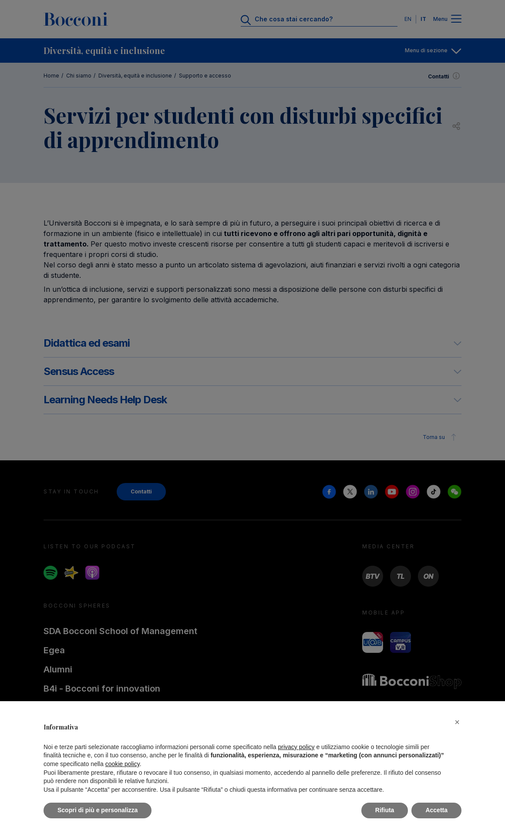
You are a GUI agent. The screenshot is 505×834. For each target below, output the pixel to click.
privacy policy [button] (296, 746)
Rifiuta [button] (384, 810)
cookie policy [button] (122, 763)
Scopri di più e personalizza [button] (97, 810)
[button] (457, 722)
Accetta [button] (436, 810)
